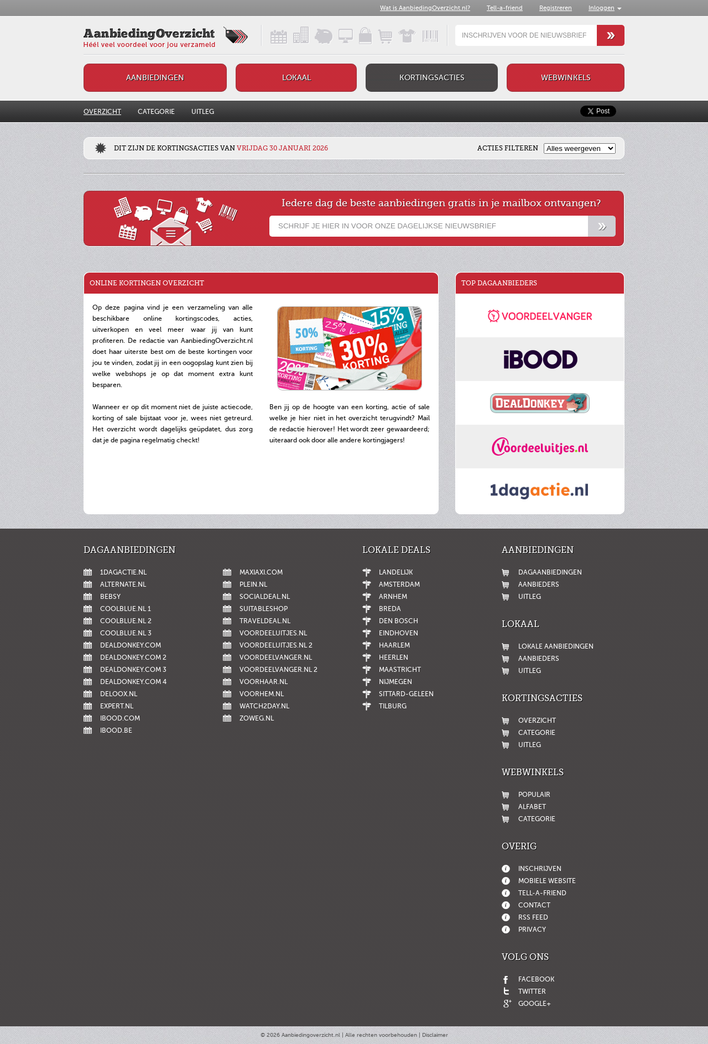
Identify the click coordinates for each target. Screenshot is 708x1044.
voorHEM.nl (262, 694)
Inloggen (602, 8)
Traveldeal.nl (265, 621)
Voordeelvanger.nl (276, 657)
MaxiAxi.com (261, 572)
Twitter (532, 991)
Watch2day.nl (264, 706)
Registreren (555, 8)
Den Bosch (398, 621)
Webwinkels (566, 78)
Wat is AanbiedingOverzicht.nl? (425, 8)
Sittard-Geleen (406, 694)
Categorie (156, 112)
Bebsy (110, 597)
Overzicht (102, 112)
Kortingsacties (432, 78)
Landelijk (396, 572)
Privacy (532, 929)
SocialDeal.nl (265, 597)
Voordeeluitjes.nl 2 (276, 645)
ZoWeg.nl (257, 718)
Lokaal (296, 78)
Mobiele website (547, 881)
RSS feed (533, 917)
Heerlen (393, 657)
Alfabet (532, 807)
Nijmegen (395, 682)
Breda (390, 609)
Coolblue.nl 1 (125, 609)
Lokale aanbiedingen (556, 646)
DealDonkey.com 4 (133, 682)
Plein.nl (253, 584)
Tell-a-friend (505, 8)
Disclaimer (435, 1035)
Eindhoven (398, 633)
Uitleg (202, 112)
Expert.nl (116, 706)
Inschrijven (539, 869)
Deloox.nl (118, 694)
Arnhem (393, 597)
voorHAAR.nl (264, 682)
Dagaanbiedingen (550, 572)
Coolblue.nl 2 (126, 621)
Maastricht (400, 670)
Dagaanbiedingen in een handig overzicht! (269, 35)
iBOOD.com (120, 718)
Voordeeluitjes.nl (273, 633)
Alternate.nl (123, 584)
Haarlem (394, 645)
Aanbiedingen (155, 78)
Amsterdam (399, 584)
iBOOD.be (116, 730)
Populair (534, 794)
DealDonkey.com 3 (133, 670)
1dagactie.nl (123, 572)
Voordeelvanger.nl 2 (278, 670)
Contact (534, 905)
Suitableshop (264, 609)
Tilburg (393, 706)
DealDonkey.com (130, 645)
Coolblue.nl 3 (126, 633)
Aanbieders (538, 584)
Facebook (536, 979)
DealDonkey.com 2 (133, 657)
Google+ (534, 1004)
